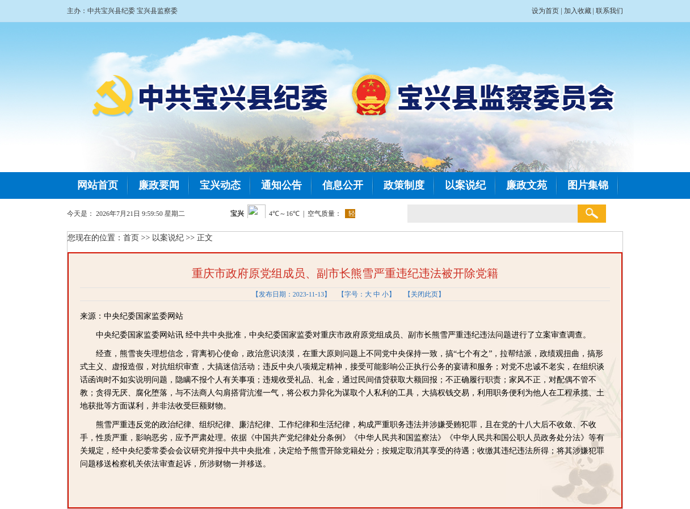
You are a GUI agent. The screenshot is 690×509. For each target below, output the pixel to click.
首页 (131, 237)
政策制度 (404, 185)
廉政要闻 (158, 185)
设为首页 (545, 11)
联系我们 (609, 11)
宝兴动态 (220, 185)
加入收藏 (577, 11)
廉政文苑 (526, 185)
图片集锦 (587, 185)
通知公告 (281, 185)
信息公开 (342, 185)
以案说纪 (465, 185)
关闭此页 (424, 294)
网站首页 (97, 185)
